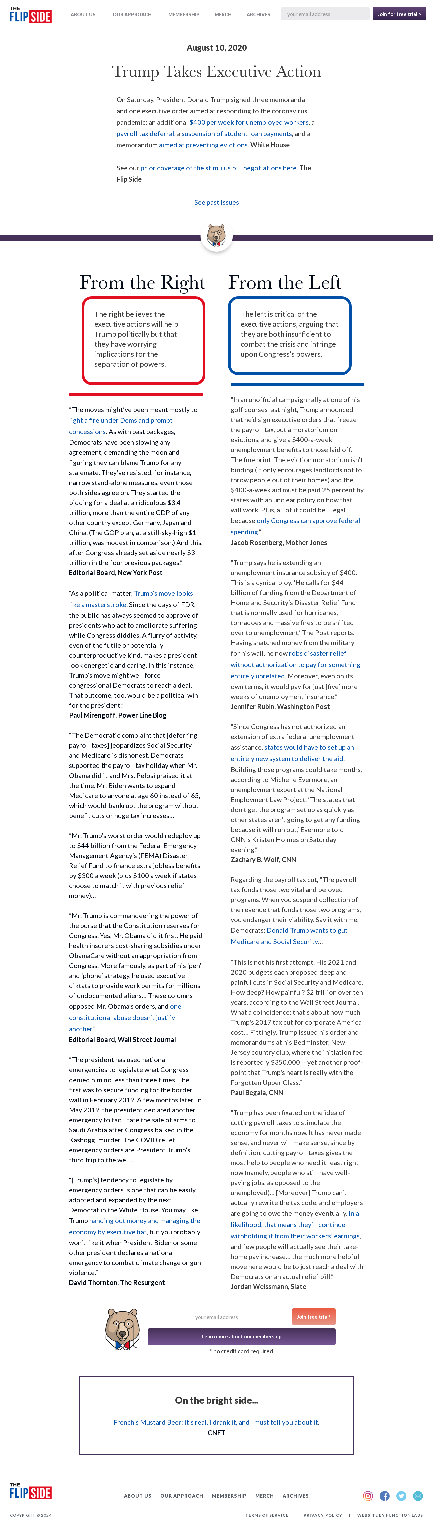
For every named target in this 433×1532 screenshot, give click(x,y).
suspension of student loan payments (237, 133)
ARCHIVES (258, 14)
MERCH (223, 14)
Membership (184, 14)
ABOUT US (83, 14)
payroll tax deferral (145, 133)
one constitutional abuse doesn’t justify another (125, 1017)
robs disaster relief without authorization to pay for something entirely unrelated (295, 664)
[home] (31, 16)
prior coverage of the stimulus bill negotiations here (219, 168)
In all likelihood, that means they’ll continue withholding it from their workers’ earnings (297, 1224)
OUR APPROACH (132, 14)
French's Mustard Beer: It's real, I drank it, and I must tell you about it (216, 1422)
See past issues (216, 202)
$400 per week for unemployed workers (249, 122)
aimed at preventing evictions (203, 145)
